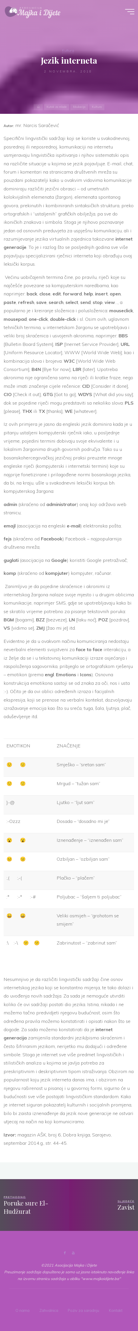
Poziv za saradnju (83, 1310)
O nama (23, 1310)
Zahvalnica (48, 1310)
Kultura (68, 50)
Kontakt (115, 1310)
